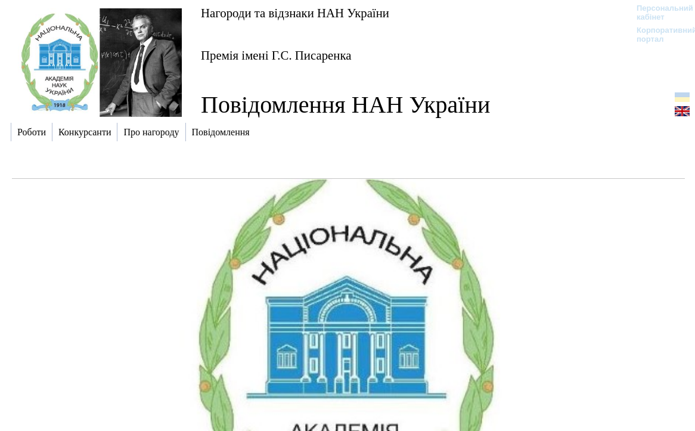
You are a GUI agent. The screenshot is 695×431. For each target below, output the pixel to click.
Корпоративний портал (659, 35)
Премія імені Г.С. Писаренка (276, 55)
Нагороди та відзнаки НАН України (295, 13)
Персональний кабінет (659, 12)
